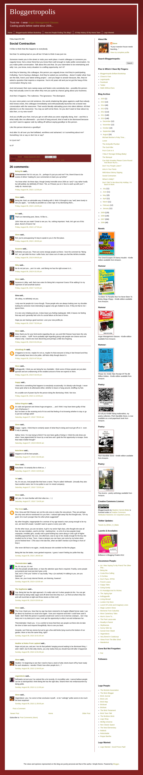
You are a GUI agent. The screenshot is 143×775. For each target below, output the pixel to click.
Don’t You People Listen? (111, 166)
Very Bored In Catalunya (109, 637)
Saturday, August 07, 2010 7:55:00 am (29, 417)
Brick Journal (105, 696)
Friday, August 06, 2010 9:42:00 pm (28, 375)
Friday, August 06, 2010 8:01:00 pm (28, 342)
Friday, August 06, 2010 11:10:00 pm (29, 396)
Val (16, 479)
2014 (103, 105)
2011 (103, 115)
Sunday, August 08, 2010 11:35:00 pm (29, 704)
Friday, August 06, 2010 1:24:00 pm (28, 206)
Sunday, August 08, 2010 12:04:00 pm (29, 668)
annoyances (20, 160)
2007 (103, 219)
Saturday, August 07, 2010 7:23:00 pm (29, 487)
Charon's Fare (105, 76)
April (105, 198)
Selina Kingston (21, 404)
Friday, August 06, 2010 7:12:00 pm (28, 288)
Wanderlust (104, 642)
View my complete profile (119, 52)
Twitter (102, 85)
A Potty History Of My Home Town (87, 33)
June (105, 192)
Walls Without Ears (107, 88)
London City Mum (107, 602)
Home (10, 33)
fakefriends (44, 160)
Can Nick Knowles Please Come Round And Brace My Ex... (117, 162)
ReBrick (103, 731)
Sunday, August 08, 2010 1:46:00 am (29, 556)
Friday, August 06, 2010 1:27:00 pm (28, 227)
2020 (103, 99)
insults (51, 160)
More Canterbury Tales (108, 614)
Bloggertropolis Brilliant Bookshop (28, 33)
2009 (103, 213)
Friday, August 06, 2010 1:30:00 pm (28, 241)
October (106, 128)
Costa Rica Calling (107, 573)
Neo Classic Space (107, 725)
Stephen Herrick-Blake (120, 510)
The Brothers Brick (107, 716)
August (105, 134)
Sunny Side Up (106, 628)
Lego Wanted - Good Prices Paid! (113, 747)
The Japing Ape (106, 593)
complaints (36, 160)
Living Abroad (105, 599)
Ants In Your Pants (109, 169)
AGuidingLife (20, 350)
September (107, 131)
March (105, 202)
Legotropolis (105, 79)
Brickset (103, 707)
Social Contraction (109, 176)
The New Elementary (108, 728)
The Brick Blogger (107, 693)
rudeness (57, 160)
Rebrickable (104, 733)
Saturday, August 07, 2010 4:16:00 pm (29, 471)
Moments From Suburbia (109, 611)
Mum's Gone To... (107, 616)
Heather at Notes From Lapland (27, 643)
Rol (16, 214)
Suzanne (18, 249)
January (106, 208)
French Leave (105, 582)
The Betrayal (107, 157)
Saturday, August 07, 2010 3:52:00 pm (29, 457)
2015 (103, 102)
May (104, 195)
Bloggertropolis (32, 12)
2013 (103, 109)
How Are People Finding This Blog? (58, 33)
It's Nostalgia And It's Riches (111, 591)
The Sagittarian (21, 589)
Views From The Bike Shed (110, 640)
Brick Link (104, 699)
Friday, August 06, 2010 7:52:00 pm (28, 323)
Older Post (86, 713)
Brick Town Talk (106, 713)
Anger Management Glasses (43, 22)
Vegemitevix (104, 634)
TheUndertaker (21, 563)
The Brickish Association (109, 690)
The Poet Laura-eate (108, 619)
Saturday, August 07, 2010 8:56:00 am (29, 443)
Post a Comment (19, 709)
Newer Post (14, 713)
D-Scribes (104, 576)
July (104, 189)
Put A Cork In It (108, 151)
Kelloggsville (105, 596)
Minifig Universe (106, 722)
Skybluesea (104, 625)
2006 (103, 222)
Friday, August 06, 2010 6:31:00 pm (28, 271)
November (107, 125)
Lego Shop (104, 719)
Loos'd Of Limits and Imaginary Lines (114, 605)
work (62, 160)
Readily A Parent (106, 622)
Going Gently (105, 588)
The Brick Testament (108, 710)
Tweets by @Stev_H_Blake (108, 525)
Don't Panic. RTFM (107, 579)
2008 (103, 216)
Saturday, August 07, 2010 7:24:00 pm (29, 501)
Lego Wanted (109, 33)
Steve (20, 157)
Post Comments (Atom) (29, 717)
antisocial (28, 160)
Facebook (104, 82)
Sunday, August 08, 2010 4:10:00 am (29, 582)
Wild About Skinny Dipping (112, 172)
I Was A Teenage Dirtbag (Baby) (114, 154)
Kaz (101, 653)
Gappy (17, 382)
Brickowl (103, 705)
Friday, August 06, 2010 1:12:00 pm (28, 190)
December (107, 121)
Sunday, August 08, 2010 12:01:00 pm (29, 652)
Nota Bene (19, 450)
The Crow (19, 509)
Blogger (116, 764)
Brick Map (104, 702)
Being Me (19, 171)
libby (17, 265)
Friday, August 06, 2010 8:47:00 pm (28, 358)
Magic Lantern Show (108, 608)
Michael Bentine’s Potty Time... (114, 137)
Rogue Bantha (105, 736)
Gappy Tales (105, 585)
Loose (104, 141)
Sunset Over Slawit (107, 631)
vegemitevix (20, 676)
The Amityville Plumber (111, 144)
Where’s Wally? (108, 179)
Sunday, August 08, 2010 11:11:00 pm (29, 687)
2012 (103, 112)
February (106, 205)
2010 (103, 118)
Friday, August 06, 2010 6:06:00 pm (28, 258)
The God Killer (107, 147)
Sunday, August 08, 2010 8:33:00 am (29, 600)
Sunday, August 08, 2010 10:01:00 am (29, 636)
